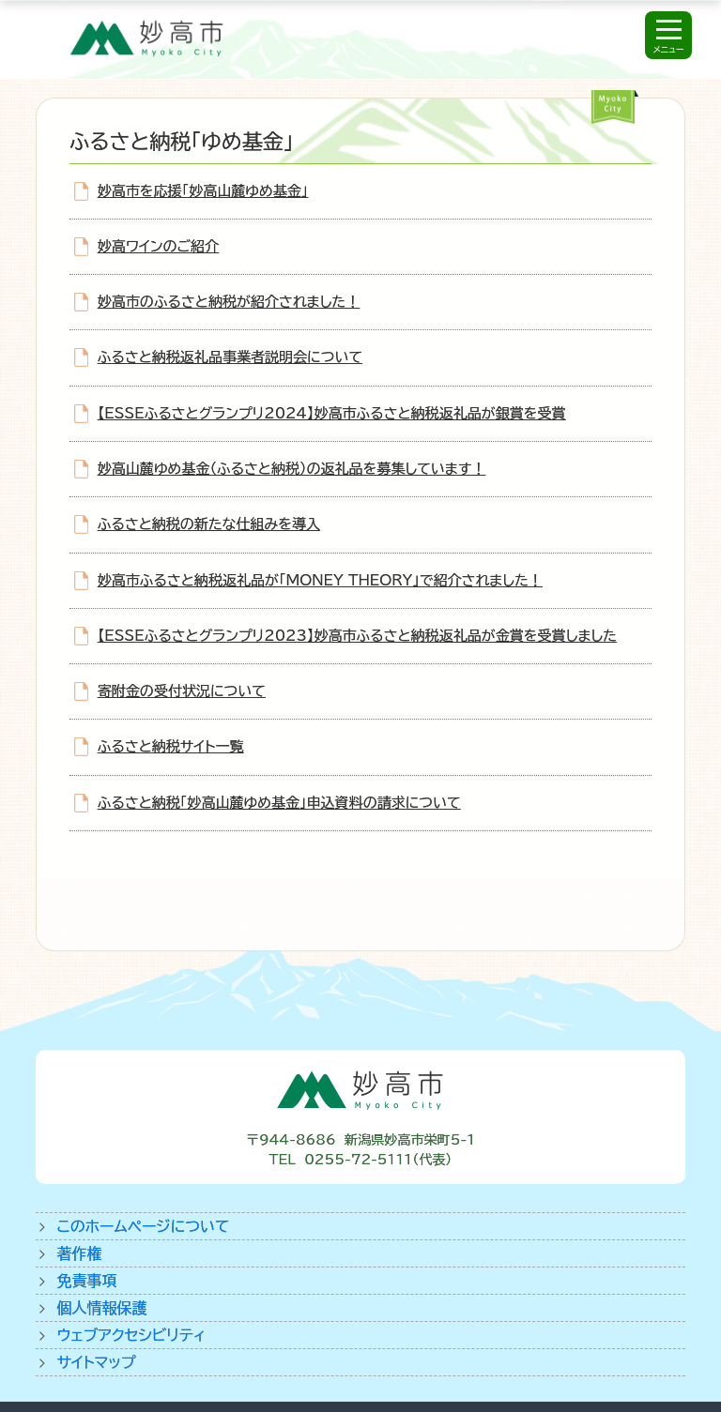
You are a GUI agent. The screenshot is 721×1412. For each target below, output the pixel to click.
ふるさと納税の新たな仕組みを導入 (209, 524)
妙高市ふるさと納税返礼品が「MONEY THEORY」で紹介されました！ (320, 580)
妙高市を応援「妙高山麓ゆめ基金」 (203, 191)
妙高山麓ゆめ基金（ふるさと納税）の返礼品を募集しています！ (292, 469)
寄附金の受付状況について (182, 691)
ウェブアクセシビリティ (131, 1335)
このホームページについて (142, 1226)
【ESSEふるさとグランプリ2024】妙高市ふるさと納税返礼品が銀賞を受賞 (332, 413)
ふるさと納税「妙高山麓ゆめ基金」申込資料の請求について (279, 803)
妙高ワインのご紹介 (158, 246)
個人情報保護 (101, 1307)
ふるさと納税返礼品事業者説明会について (230, 357)
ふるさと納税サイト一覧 (171, 746)
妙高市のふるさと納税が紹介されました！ (229, 302)
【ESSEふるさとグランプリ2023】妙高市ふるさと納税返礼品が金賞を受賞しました (357, 636)
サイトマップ (95, 1362)
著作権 (78, 1253)
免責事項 (86, 1280)
